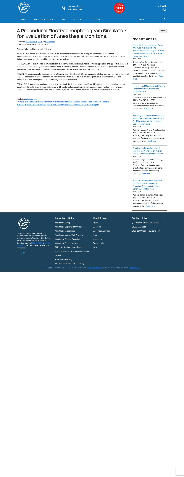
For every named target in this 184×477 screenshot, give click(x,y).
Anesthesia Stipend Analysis (66, 243)
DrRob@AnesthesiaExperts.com (146, 231)
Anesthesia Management (65, 231)
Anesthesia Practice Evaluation (67, 239)
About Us (77, 19)
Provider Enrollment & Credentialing (69, 263)
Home (23, 19)
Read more (148, 108)
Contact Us (96, 19)
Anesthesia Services (42, 19)
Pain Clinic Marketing (63, 259)
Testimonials (98, 243)
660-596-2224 (75, 9)
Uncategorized (31, 99)
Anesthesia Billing (62, 223)
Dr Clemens (50, 42)
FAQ (95, 247)
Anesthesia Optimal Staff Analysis (69, 235)
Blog (63, 19)
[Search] (149, 19)
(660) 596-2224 (134, 268)
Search (163, 31)
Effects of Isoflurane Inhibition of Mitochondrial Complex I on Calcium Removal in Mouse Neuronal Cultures (148, 151)
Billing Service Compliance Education (70, 247)
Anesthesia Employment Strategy (68, 227)
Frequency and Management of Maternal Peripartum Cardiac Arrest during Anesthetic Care (149, 89)
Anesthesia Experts (95, 268)
